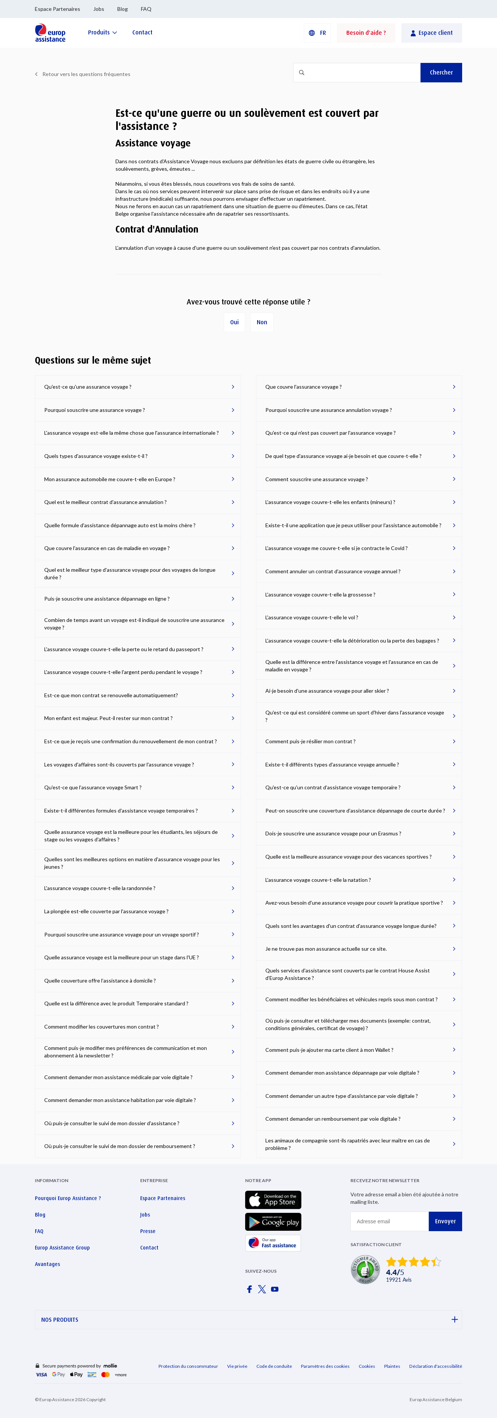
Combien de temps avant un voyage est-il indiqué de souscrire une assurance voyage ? (134, 624)
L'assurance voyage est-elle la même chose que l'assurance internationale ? (131, 432)
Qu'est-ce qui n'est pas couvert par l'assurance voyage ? (330, 432)
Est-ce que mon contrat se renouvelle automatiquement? (111, 695)
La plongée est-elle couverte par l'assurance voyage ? (106, 911)
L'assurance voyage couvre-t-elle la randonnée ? (100, 888)
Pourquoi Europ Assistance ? (68, 1198)
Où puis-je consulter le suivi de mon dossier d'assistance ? (112, 1123)
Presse (148, 1231)
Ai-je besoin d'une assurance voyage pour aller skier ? (327, 690)
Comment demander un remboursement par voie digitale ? (333, 1118)
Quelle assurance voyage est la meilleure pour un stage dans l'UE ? (121, 957)
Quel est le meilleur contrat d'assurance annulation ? (105, 502)
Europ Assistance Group (62, 1247)
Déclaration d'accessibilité (435, 1366)
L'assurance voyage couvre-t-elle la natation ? (318, 880)
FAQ (146, 9)
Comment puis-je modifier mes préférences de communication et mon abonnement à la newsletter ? (125, 1052)
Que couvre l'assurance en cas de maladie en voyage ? (107, 548)
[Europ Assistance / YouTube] (276, 1291)
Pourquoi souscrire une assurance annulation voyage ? (328, 410)
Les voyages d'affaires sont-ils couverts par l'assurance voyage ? (119, 764)
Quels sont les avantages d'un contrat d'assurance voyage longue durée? (351, 926)
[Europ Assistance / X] (263, 1291)
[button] (317, 33)
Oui (234, 322)
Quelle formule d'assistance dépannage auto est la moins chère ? (120, 525)
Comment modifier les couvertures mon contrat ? (101, 1026)
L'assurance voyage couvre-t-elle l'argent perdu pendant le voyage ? (123, 672)
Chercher (441, 72)
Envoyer (445, 1221)
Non (262, 322)
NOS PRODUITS (249, 1320)
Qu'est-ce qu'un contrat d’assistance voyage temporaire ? (333, 787)
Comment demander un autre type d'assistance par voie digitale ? (341, 1096)
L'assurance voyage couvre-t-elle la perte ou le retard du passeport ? (124, 649)
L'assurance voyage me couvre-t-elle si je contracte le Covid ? (336, 548)
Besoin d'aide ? (366, 32)
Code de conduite (274, 1366)
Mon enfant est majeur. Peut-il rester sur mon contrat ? (108, 718)
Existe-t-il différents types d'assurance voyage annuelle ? (332, 764)
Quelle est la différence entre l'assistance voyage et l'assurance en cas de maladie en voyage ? (351, 665)
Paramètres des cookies (325, 1366)
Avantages (47, 1264)
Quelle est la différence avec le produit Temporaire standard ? (116, 1003)
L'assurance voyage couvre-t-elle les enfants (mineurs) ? (330, 502)
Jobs (98, 9)
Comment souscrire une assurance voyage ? (316, 479)
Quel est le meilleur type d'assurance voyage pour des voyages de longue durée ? (130, 573)
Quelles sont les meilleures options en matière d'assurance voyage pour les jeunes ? (132, 863)
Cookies (367, 1366)
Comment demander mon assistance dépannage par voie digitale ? (342, 1072)
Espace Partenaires (57, 9)
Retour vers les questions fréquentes (86, 74)
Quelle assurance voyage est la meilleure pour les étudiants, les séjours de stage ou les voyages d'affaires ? (131, 835)
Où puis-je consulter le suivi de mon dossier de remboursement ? (119, 1146)
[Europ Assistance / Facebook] (250, 1291)
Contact (149, 1247)
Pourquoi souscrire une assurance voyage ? (94, 410)
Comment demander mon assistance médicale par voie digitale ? (118, 1077)
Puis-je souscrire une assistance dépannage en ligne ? (107, 598)
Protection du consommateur (188, 1366)
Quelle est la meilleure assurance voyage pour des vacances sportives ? (348, 856)
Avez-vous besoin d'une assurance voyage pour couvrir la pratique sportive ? (354, 902)
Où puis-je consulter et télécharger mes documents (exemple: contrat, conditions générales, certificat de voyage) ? (348, 1024)
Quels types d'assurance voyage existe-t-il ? (96, 456)
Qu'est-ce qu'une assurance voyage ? (88, 386)
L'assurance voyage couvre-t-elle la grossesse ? (320, 594)
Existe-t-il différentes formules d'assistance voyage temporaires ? (121, 810)
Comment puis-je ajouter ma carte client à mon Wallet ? (329, 1050)
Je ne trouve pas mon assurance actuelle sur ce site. (326, 948)
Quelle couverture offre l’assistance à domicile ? (100, 980)
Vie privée (237, 1366)
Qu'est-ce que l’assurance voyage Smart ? (93, 787)
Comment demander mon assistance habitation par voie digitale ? (120, 1100)
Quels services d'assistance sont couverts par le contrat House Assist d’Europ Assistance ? (347, 974)
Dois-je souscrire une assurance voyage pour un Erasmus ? (333, 833)
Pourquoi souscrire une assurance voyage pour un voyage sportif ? (121, 934)
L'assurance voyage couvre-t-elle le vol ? (311, 617)
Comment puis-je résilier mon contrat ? (310, 741)
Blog (122, 9)
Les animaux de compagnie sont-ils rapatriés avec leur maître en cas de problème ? (347, 1144)
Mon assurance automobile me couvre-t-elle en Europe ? (109, 479)
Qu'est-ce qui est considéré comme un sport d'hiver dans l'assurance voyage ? (354, 716)
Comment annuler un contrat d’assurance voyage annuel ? (333, 571)
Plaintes (392, 1366)
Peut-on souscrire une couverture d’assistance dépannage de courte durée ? (355, 810)
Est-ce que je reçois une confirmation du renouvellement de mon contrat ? (130, 741)
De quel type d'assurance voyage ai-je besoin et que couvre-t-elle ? (343, 456)
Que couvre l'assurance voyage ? (303, 386)
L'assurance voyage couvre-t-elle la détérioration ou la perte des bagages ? (352, 640)
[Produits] (103, 32)
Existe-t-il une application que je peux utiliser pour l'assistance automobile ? (353, 525)
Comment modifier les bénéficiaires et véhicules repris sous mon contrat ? (351, 999)
